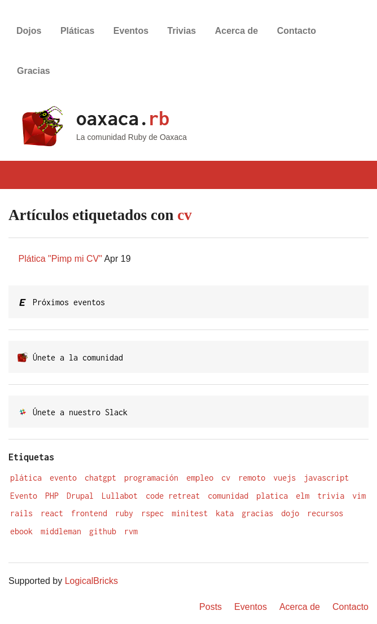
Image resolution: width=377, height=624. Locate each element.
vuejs (284, 477)
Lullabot (120, 495)
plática (26, 477)
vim (359, 495)
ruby (124, 513)
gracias (257, 513)
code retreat (173, 495)
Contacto (296, 31)
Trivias (182, 31)
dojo (290, 513)
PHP (52, 495)
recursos (325, 513)
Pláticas (77, 31)
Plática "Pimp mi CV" (60, 258)
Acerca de (236, 31)
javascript (326, 477)
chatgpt (100, 477)
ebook (21, 531)
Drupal (80, 495)
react (52, 513)
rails (21, 513)
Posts (210, 607)
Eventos (130, 31)
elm (302, 495)
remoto (251, 477)
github (102, 531)
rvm (131, 531)
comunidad (228, 495)
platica (272, 495)
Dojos (28, 31)
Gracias (33, 71)
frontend (89, 513)
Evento (23, 495)
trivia (330, 495)
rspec (152, 513)
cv (225, 477)
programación (151, 477)
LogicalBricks (91, 581)
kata (225, 513)
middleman (61, 531)
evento (63, 477)
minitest (190, 513)
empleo (199, 477)
